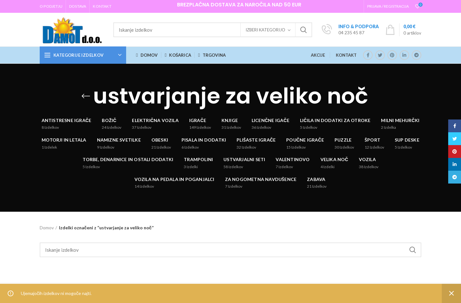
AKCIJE (318, 55)
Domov (47, 227)
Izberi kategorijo (265, 29)
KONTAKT (346, 55)
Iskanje (303, 29)
